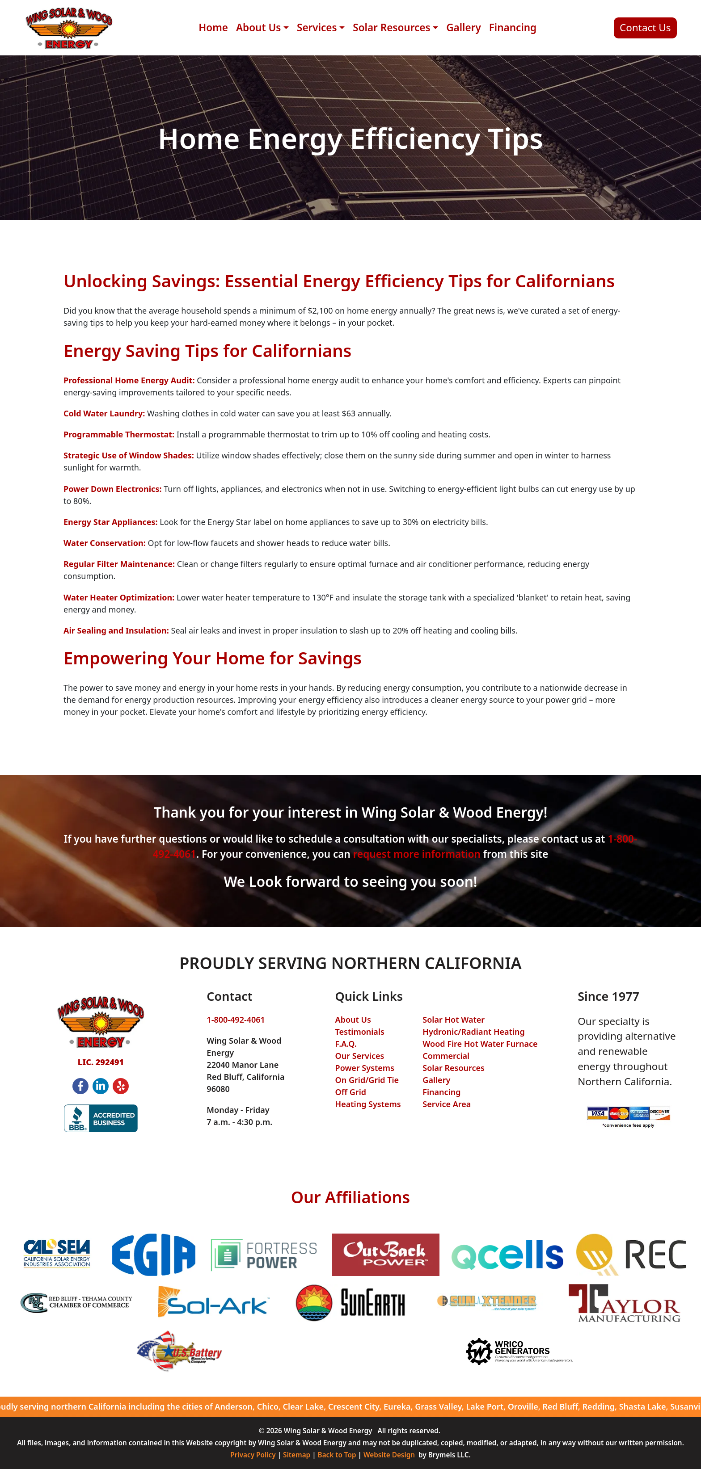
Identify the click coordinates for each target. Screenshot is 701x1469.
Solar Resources (453, 1067)
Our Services (359, 1055)
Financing (512, 27)
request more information (417, 854)
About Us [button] (258, 27)
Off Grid (350, 1092)
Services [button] (317, 27)
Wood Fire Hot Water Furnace (479, 1043)
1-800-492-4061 (236, 1019)
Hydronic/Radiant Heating (473, 1031)
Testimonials (359, 1031)
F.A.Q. (346, 1043)
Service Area (446, 1104)
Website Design (389, 1454)
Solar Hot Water (453, 1019)
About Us (353, 1019)
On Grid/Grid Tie (367, 1079)
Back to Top (337, 1454)
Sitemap (296, 1454)
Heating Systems (368, 1104)
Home (213, 27)
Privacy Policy (252, 1454)
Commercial (445, 1055)
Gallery (463, 27)
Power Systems (364, 1067)
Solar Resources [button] (391, 27)
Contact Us (645, 27)
